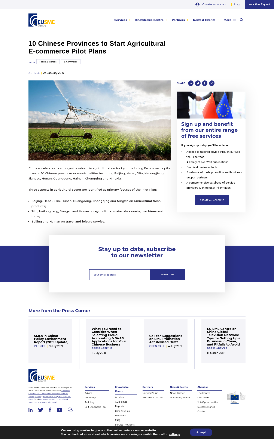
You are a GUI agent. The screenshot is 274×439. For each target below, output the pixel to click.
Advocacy (90, 397)
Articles (119, 397)
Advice (88, 393)
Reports (119, 406)
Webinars (120, 415)
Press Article (102, 348)
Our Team (203, 397)
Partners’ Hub (150, 393)
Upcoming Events (180, 397)
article (34, 72)
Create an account (215, 4)
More (227, 20)
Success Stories (206, 407)
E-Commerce (70, 62)
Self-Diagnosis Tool (95, 407)
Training (89, 402)
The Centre (203, 393)
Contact (201, 411)
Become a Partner (153, 397)
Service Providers (125, 424)
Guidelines (121, 401)
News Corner (177, 393)
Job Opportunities (207, 402)
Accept (201, 432)
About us (202, 387)
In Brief (40, 346)
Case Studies (122, 411)
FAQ (117, 420)
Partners (178, 20)
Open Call (156, 346)
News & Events (204, 20)
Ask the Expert (259, 4)
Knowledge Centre (149, 20)
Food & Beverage (48, 62)
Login (238, 4)
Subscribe (168, 274)
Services (120, 20)
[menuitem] (122, 20)
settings (174, 434)
